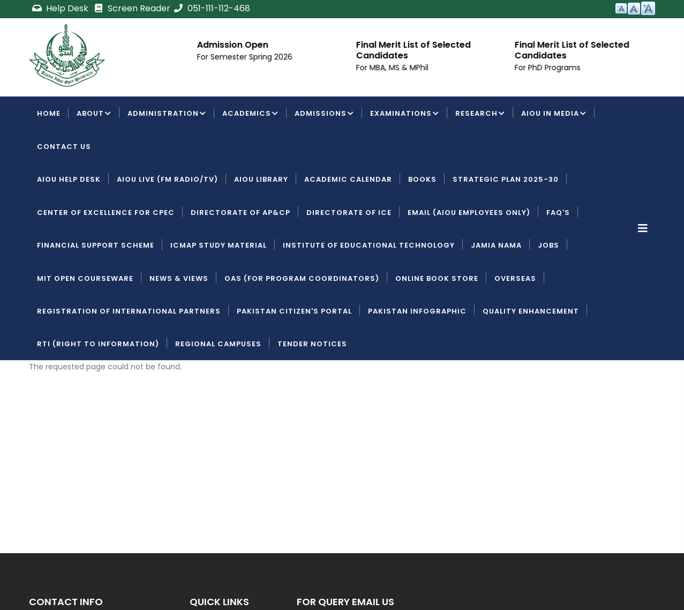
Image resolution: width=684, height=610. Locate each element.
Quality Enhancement (531, 311)
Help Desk (61, 8)
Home (49, 113)
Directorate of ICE (349, 212)
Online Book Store (436, 278)
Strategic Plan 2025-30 (506, 179)
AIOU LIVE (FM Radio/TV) (167, 179)
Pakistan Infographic (417, 311)
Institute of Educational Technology (369, 245)
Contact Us (64, 147)
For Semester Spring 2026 (264, 56)
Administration (166, 114)
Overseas (515, 278)
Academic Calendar (348, 179)
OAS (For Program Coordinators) (301, 278)
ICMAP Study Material (218, 245)
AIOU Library (261, 179)
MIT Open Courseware (85, 278)
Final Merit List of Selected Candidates (432, 50)
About (94, 114)
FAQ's (558, 212)
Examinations (404, 114)
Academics (250, 114)
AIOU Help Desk (69, 179)
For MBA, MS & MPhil (411, 67)
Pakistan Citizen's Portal (294, 311)
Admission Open (252, 45)
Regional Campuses (218, 344)
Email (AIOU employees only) (469, 212)
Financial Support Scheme (95, 245)
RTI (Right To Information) (98, 344)
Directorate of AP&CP (240, 212)
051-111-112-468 (211, 8)
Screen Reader (131, 8)
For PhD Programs (567, 67)
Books (422, 179)
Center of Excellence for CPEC (106, 212)
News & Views (178, 278)
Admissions (324, 114)
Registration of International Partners (129, 311)
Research (480, 114)
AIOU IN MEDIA (554, 114)
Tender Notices (312, 344)
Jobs (548, 245)
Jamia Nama (496, 245)
